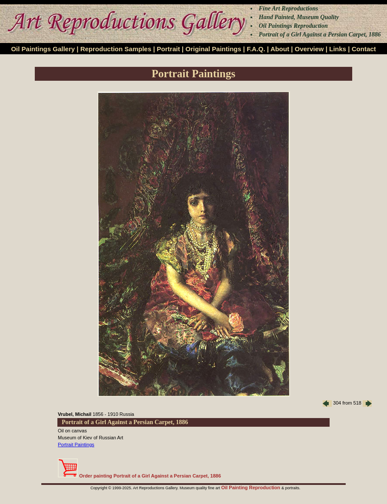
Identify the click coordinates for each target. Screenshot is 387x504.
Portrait (168, 49)
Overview (309, 49)
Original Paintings (213, 49)
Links (337, 49)
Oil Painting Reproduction (251, 487)
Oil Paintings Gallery (43, 49)
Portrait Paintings (76, 444)
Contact (364, 49)
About (279, 49)
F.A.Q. (256, 49)
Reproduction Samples (115, 49)
